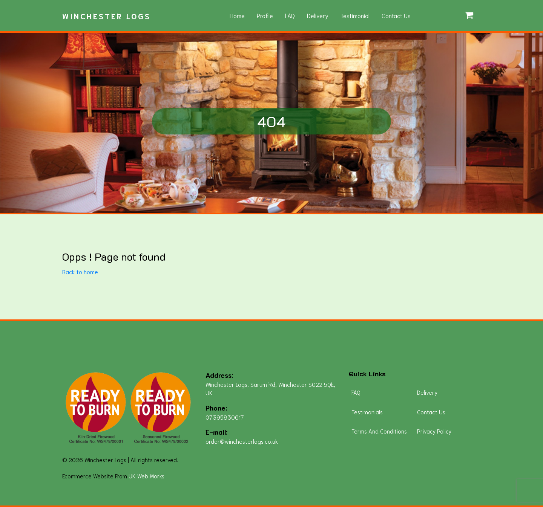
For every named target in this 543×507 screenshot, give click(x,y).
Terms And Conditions (379, 431)
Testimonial (355, 15)
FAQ (290, 15)
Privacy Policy (434, 431)
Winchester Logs (106, 16)
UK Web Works (146, 476)
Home (237, 15)
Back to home (80, 271)
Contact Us (396, 15)
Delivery (317, 15)
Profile (265, 15)
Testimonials (367, 411)
